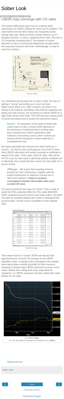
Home (32, 384)
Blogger (37, 396)
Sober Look (13, 8)
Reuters (11, 124)
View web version (32, 390)
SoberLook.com (15, 362)
